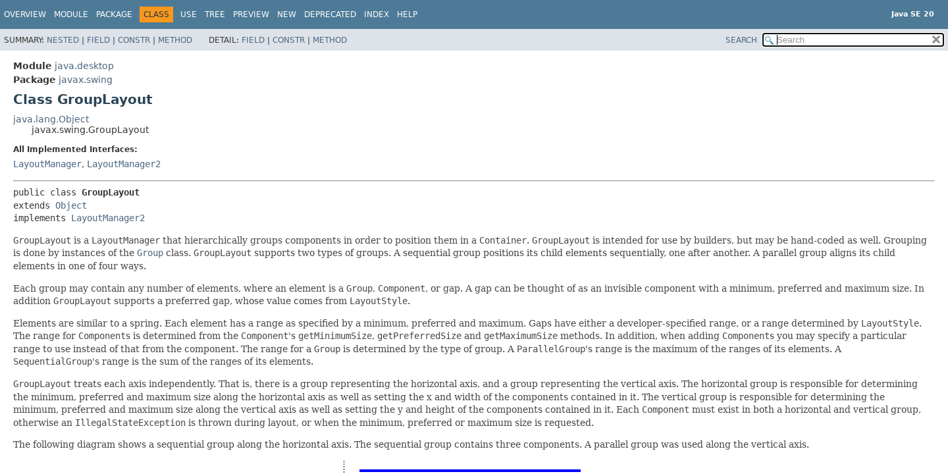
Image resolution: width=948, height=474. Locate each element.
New (286, 14)
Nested (63, 40)
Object (71, 205)
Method (175, 40)
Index (376, 14)
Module (71, 14)
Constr (134, 40)
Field (98, 40)
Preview (251, 14)
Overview (25, 14)
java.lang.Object (51, 119)
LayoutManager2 (124, 164)
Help (407, 14)
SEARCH (741, 40)
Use (188, 14)
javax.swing (86, 79)
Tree (215, 14)
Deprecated (330, 14)
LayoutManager (47, 164)
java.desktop (84, 66)
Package (114, 14)
